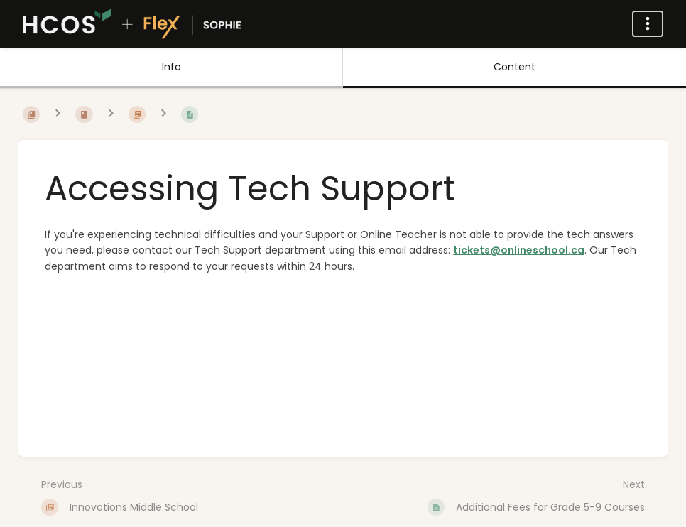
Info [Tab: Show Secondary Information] (171, 67)
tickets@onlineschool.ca (518, 250)
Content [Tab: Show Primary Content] (514, 67)
